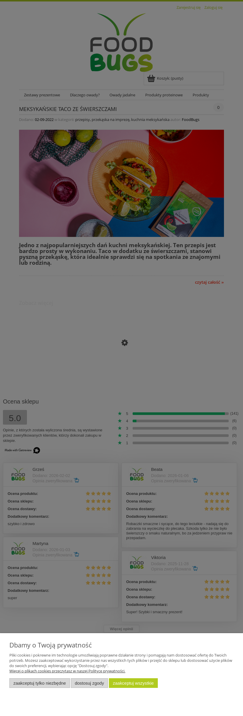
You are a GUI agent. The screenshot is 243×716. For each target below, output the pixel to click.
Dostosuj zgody (89, 683)
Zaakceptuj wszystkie (133, 683)
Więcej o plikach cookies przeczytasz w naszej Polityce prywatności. (67, 671)
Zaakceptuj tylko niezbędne (39, 683)
